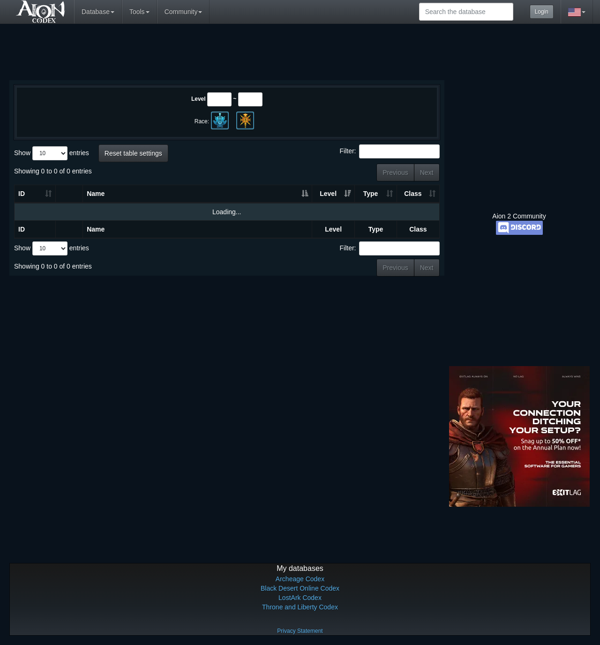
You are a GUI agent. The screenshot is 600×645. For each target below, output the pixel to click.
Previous (395, 172)
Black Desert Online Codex (300, 588)
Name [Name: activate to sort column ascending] (96, 193)
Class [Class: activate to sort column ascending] (412, 193)
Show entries (51, 153)
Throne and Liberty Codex (300, 607)
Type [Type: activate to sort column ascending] (370, 193)
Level (198, 99)
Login (541, 11)
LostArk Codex (300, 597)
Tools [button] (139, 11)
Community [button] (183, 11)
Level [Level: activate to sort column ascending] (328, 193)
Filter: (390, 151)
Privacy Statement (299, 631)
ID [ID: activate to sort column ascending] (21, 193)
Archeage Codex (300, 579)
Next (427, 172)
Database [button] (98, 11)
